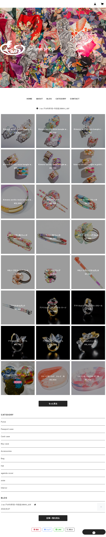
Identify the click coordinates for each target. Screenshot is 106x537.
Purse (3, 422)
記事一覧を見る (53, 518)
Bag (2, 458)
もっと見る (53, 403)
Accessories (6, 451)
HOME (29, 99)
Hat (2, 466)
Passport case (7, 429)
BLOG (49, 99)
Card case (5, 436)
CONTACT (75, 99)
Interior (4, 488)
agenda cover (7, 473)
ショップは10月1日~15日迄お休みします (53, 108)
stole (3, 480)
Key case (5, 444)
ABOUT (39, 99)
